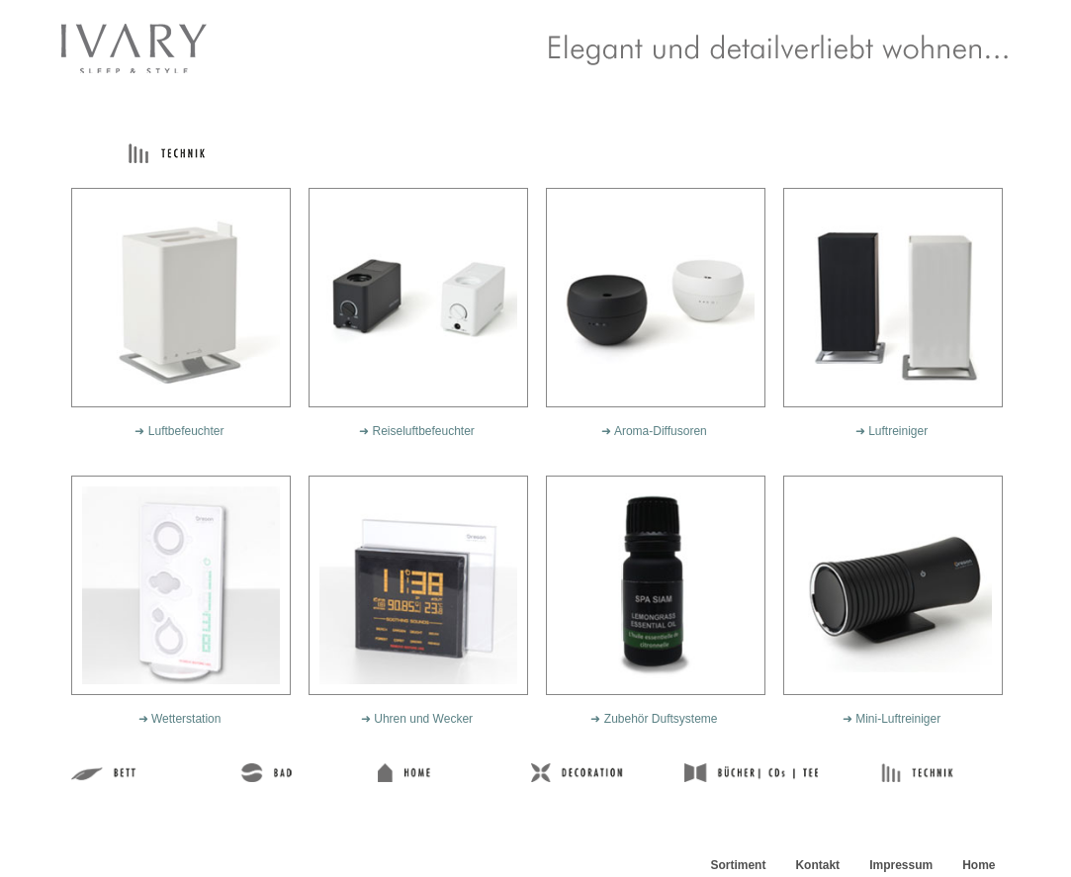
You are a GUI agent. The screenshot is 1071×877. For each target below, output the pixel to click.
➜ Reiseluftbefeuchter (417, 431)
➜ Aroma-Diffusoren (654, 431)
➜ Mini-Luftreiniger (891, 719)
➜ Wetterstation (180, 719)
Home (978, 865)
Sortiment (737, 865)
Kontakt (817, 865)
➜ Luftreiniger (891, 431)
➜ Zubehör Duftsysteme (653, 719)
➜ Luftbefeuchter (178, 431)
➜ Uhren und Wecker (417, 719)
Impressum (901, 865)
